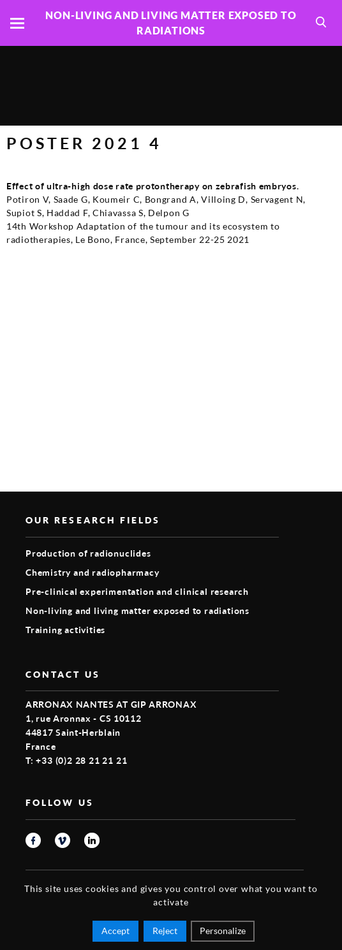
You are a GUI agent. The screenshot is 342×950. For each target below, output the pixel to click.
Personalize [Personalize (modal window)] (223, 930)
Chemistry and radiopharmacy (93, 572)
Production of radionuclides (88, 553)
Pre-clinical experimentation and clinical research (137, 591)
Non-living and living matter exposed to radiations (137, 610)
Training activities (65, 629)
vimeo (62, 840)
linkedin (92, 840)
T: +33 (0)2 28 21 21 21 (76, 760)
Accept (115, 930)
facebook (33, 840)
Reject (164, 930)
